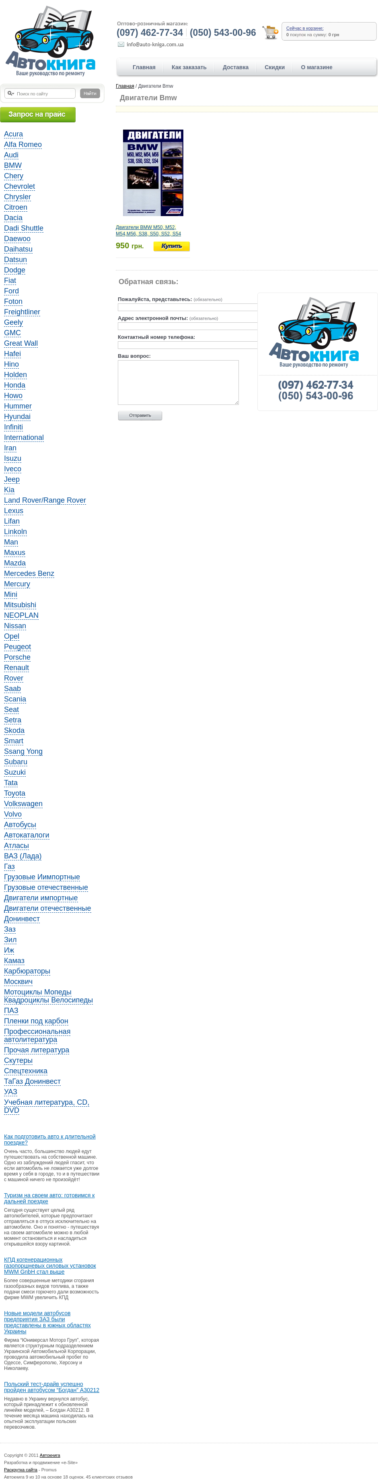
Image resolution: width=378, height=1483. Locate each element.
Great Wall (21, 343)
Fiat (10, 280)
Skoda (14, 730)
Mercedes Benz (29, 573)
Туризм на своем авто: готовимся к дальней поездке (49, 1198)
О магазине (316, 67)
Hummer (18, 406)
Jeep (12, 479)
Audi (11, 155)
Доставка (236, 67)
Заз (10, 929)
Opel (11, 636)
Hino (11, 364)
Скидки (275, 67)
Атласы (16, 846)
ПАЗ (11, 1011)
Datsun (15, 260)
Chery (13, 176)
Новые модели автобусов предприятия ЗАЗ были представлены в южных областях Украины (47, 1322)
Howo (13, 396)
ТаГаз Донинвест (32, 1081)
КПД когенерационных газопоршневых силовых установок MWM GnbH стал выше (50, 1266)
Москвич (18, 982)
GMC (12, 333)
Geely (13, 322)
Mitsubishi (20, 605)
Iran (10, 448)
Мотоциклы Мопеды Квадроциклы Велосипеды (48, 996)
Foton (13, 301)
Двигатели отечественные (47, 908)
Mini (10, 594)
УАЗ (10, 1092)
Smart (13, 741)
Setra (12, 720)
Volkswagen (23, 804)
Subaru (15, 762)
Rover (13, 678)
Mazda (15, 563)
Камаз (14, 961)
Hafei (12, 354)
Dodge (14, 270)
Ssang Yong (23, 751)
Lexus (13, 511)
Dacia (13, 218)
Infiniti (13, 427)
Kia (9, 490)
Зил (10, 940)
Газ (9, 866)
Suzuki (15, 772)
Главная (144, 67)
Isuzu (12, 458)
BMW (13, 165)
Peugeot (17, 647)
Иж (9, 950)
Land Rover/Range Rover (45, 500)
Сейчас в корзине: (305, 28)
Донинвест (22, 919)
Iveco (12, 469)
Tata (11, 783)
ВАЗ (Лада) (22, 856)
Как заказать (189, 67)
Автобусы (20, 825)
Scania (15, 699)
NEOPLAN (21, 615)
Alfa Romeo (23, 144)
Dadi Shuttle (23, 228)
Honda (14, 385)
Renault (16, 668)
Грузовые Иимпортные (42, 877)
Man (11, 542)
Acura (13, 134)
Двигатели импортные (41, 898)
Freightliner (22, 312)
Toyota (14, 793)
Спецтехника (25, 1071)
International (24, 437)
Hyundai (17, 417)
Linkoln (15, 532)
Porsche (17, 657)
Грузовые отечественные (46, 887)
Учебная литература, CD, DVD (46, 1106)
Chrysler (17, 197)
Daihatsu (18, 249)
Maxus (14, 553)
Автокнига (50, 1455)
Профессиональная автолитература (37, 1035)
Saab (12, 689)
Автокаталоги (26, 835)
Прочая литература (36, 1050)
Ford (11, 291)
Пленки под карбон (36, 1021)
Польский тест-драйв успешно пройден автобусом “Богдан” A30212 (51, 1387)
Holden (15, 375)
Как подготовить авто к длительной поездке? (50, 1140)
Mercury (17, 584)
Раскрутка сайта (20, 1469)
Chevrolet (19, 186)
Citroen (15, 207)
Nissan (15, 626)
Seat (11, 709)
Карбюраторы (27, 971)
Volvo (13, 814)
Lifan (12, 521)
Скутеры (18, 1060)
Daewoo (17, 239)
